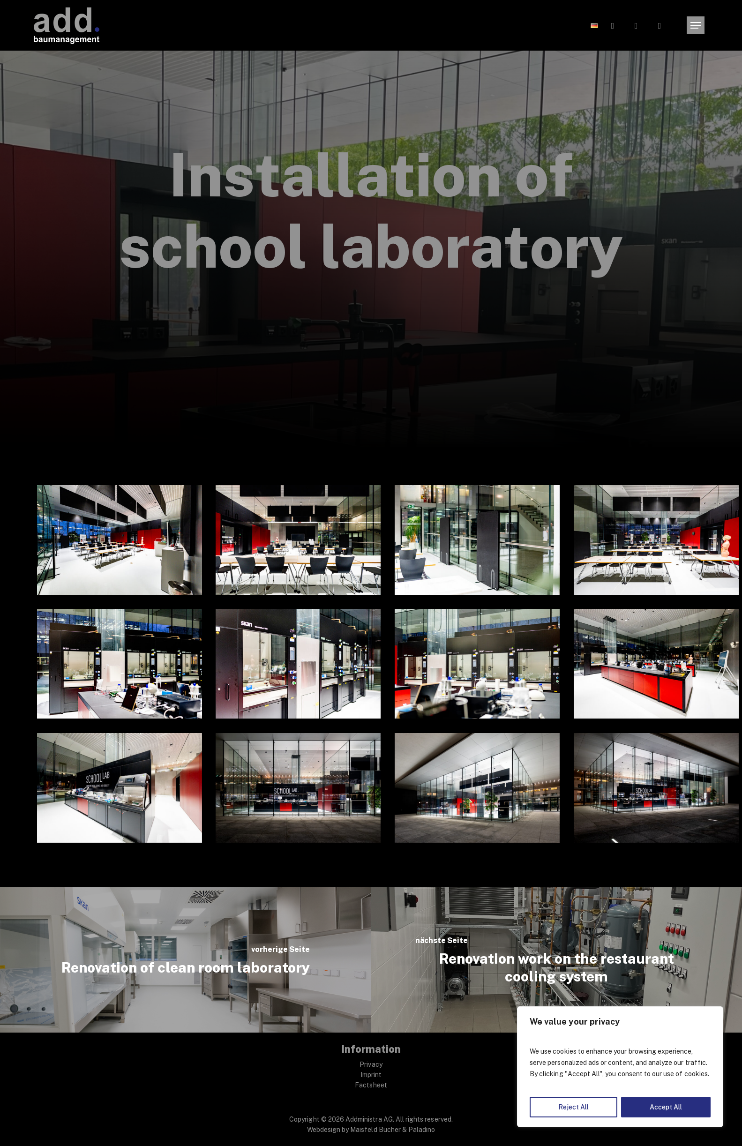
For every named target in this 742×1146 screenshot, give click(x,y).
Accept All (666, 1107)
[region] (620, 1066)
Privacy (371, 1064)
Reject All (573, 1107)
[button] (695, 25)
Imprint (371, 1075)
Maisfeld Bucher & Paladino (392, 1129)
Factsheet (371, 1085)
